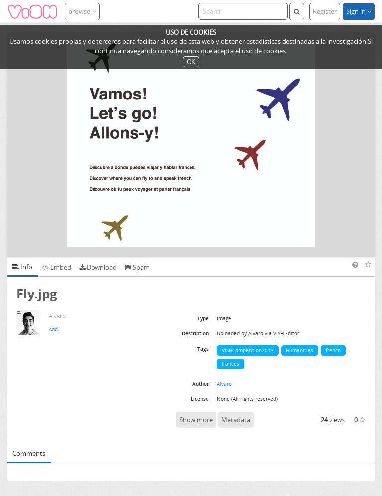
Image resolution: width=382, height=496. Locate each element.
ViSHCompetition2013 (248, 350)
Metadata (235, 419)
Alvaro (224, 383)
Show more (196, 419)
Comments (28, 453)
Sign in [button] (358, 11)
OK (191, 61)
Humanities (299, 350)
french (333, 350)
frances (230, 363)
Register (325, 11)
